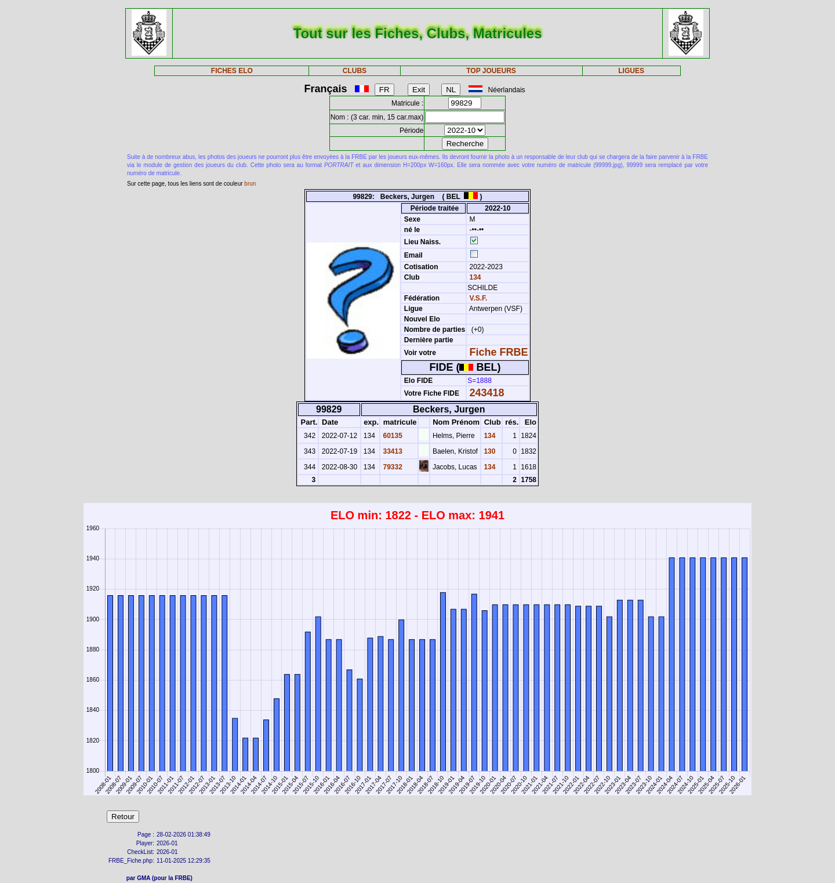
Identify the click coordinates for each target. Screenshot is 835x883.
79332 (391, 467)
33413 (391, 451)
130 (488, 451)
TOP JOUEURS (491, 71)
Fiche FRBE (499, 352)
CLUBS (354, 71)
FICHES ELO (232, 71)
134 (474, 277)
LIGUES (631, 71)
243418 (487, 393)
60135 (391, 436)
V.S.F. (479, 298)
